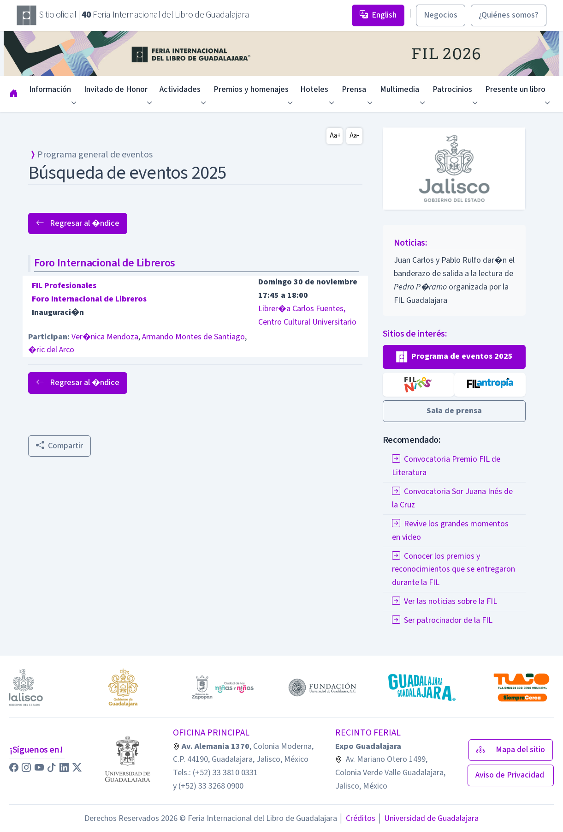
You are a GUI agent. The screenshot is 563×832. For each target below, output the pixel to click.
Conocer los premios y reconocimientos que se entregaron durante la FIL (453, 569)
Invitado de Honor (116, 89)
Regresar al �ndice (77, 223)
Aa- (354, 135)
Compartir (59, 446)
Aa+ (335, 135)
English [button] (378, 15)
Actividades (180, 89)
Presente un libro (515, 89)
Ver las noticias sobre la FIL (444, 601)
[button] (454, 357)
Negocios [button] (440, 15)
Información (50, 89)
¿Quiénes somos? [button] (509, 15)
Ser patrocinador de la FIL (442, 620)
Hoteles (314, 89)
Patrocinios (452, 89)
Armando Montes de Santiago (193, 337)
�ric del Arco (51, 350)
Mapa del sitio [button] (510, 749)
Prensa (354, 89)
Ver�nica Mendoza (104, 337)
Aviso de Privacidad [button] (510, 775)
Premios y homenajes (251, 89)
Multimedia (399, 89)
